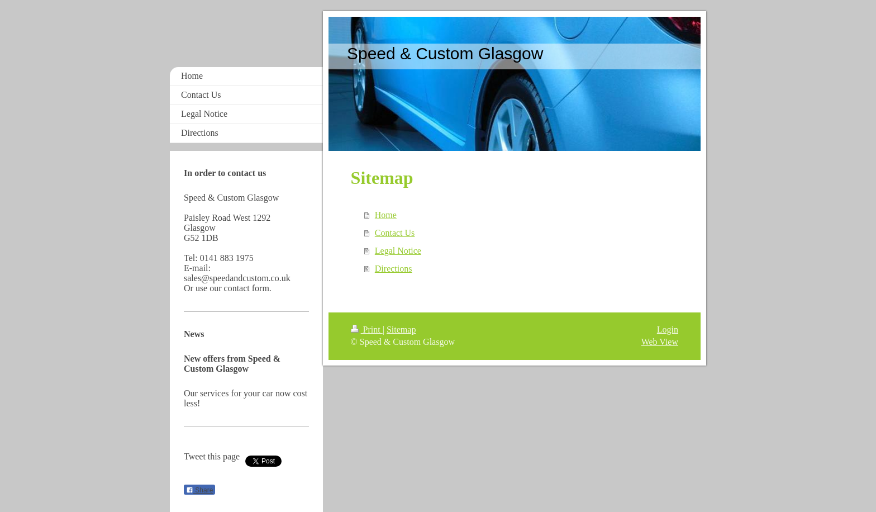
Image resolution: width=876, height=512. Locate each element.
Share (199, 490)
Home (386, 215)
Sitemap (401, 329)
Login (667, 329)
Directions (393, 268)
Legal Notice (398, 250)
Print (367, 329)
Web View (659, 342)
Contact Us (395, 233)
